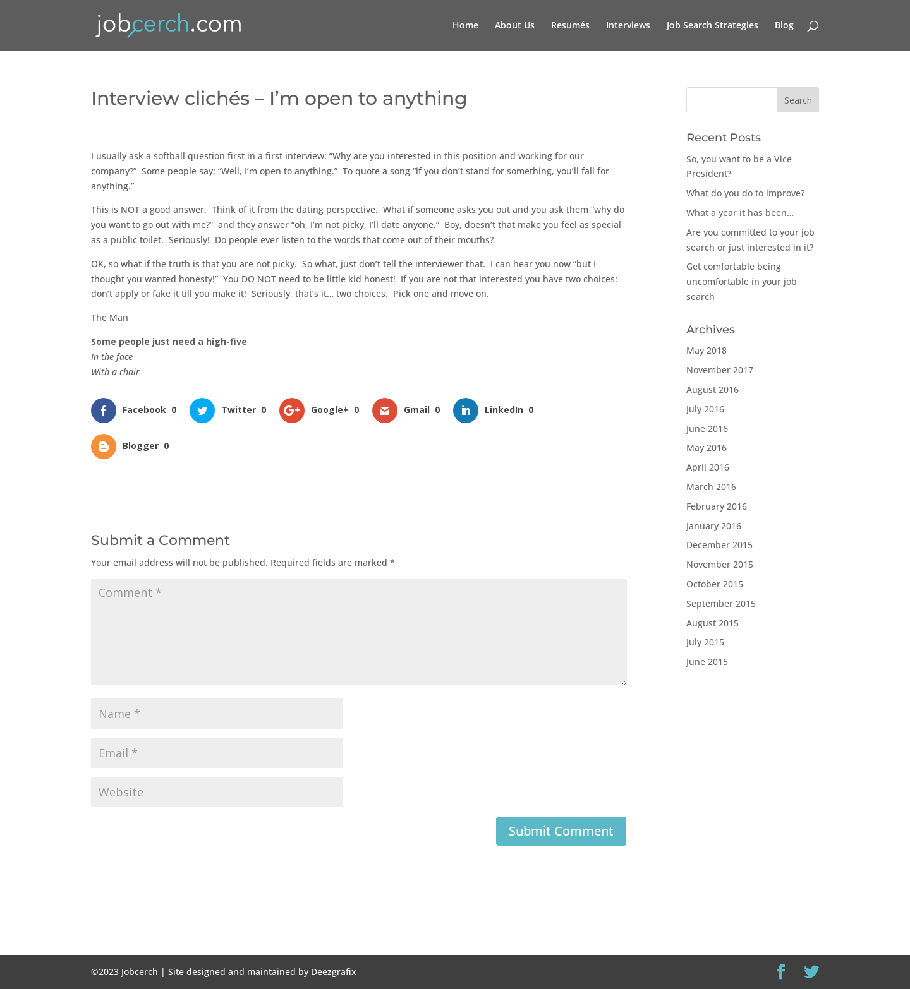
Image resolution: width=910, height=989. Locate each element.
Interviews (628, 26)
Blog (784, 26)
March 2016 (711, 487)
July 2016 (705, 409)
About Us (515, 26)
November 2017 (719, 370)
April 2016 (707, 467)
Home (465, 26)
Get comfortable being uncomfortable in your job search (741, 281)
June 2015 (707, 662)
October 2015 (714, 584)
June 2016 (707, 429)
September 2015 (721, 603)
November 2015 (719, 564)
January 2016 (713, 526)
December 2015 (719, 545)
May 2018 (706, 350)
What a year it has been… (740, 213)
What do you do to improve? (745, 193)
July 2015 (705, 642)
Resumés (570, 26)
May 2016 (706, 447)
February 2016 (716, 506)
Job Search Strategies (712, 26)
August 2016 (712, 389)
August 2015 (712, 623)
